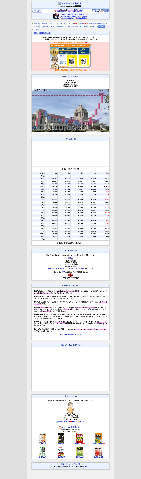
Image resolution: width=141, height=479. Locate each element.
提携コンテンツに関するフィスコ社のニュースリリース (66, 268)
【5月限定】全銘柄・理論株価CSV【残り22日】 (73, 14)
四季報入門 (78, 443)
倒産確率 (74, 26)
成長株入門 (42, 457)
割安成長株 (44, 26)
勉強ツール (94, 26)
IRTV (63, 272)
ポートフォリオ (37, 12)
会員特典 (94, 11)
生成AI (80, 23)
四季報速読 (60, 26)
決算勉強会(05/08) (61, 11)
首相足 (101, 26)
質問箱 (106, 11)
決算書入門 (42, 443)
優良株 (52, 26)
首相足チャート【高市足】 (72, 3)
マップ (71, 23)
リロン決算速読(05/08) (75, 11)
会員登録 (96, 10)
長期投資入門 (98, 457)
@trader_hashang (63, 421)
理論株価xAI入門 (97, 443)
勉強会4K (90, 23)
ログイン (105, 10)
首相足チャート (44, 33)
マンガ (107, 23)
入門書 (35, 29)
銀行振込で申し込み (81, 18)
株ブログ (81, 421)
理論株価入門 (80, 457)
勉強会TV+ (99, 23)
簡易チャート (52, 23)
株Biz (34, 33)
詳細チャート (62, 23)
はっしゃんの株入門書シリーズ (70, 427)
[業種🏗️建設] (79, 10)
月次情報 (35, 26)
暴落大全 (61, 443)
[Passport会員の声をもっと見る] (70, 334)
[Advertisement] (70, 154)
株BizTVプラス (67, 345)
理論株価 (35, 23)
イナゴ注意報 (84, 26)
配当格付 (43, 23)
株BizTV (73, 421)
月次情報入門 (61, 457)
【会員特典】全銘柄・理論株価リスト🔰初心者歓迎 (73, 16)
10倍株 (67, 26)
